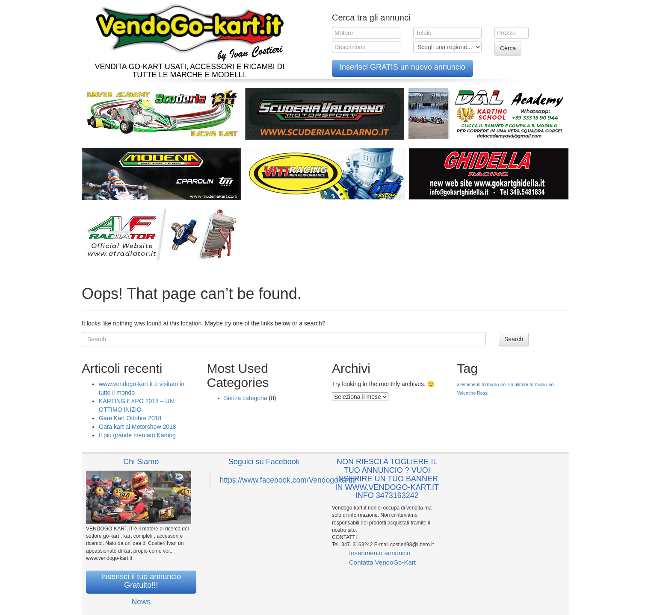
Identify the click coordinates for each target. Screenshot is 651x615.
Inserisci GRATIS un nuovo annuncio (402, 67)
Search (513, 339)
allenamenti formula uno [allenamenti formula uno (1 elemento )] (481, 384)
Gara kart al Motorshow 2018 (137, 426)
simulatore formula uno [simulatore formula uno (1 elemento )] (530, 384)
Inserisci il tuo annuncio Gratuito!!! (141, 580)
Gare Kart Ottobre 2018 (130, 418)
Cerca (508, 48)
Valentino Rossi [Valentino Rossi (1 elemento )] (472, 392)
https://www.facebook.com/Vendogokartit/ (288, 480)
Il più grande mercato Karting (137, 435)
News (141, 601)
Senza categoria (245, 398)
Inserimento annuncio (379, 552)
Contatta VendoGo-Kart (382, 562)
